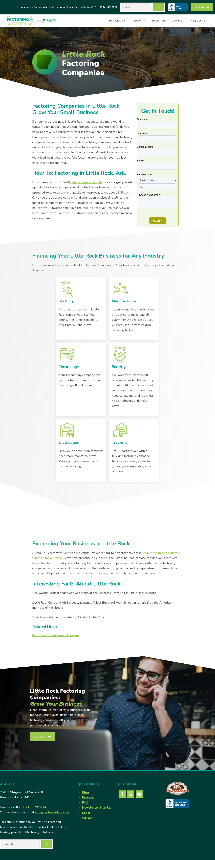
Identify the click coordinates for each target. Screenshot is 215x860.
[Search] (158, 7)
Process (88, 797)
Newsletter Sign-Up (96, 808)
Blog (85, 792)
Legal (86, 813)
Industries (159, 20)
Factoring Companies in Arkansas (55, 635)
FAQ (85, 803)
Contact (178, 20)
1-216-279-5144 (35, 807)
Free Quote (202, 7)
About (141, 21)
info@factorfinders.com (52, 812)
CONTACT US (42, 736)
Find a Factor (117, 20)
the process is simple (87, 182)
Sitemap (88, 818)
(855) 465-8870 (108, 7)
